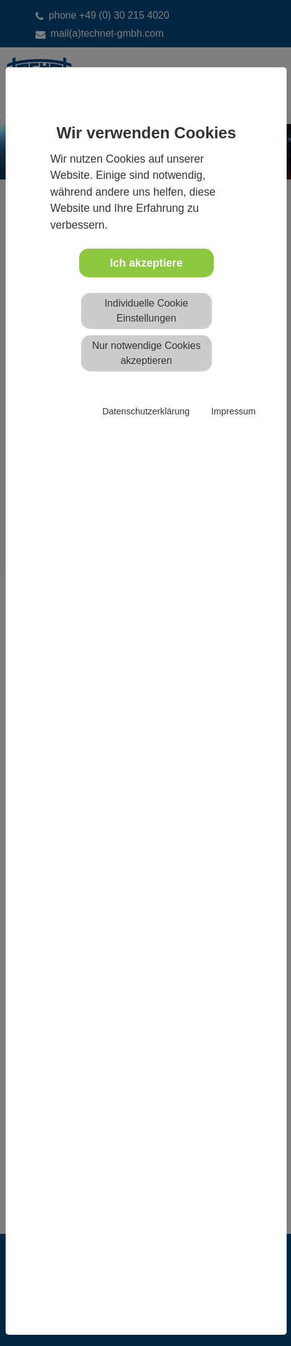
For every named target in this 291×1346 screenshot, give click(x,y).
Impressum (233, 411)
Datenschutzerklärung (145, 411)
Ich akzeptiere (146, 263)
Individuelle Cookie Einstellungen (146, 310)
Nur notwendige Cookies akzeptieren (146, 353)
